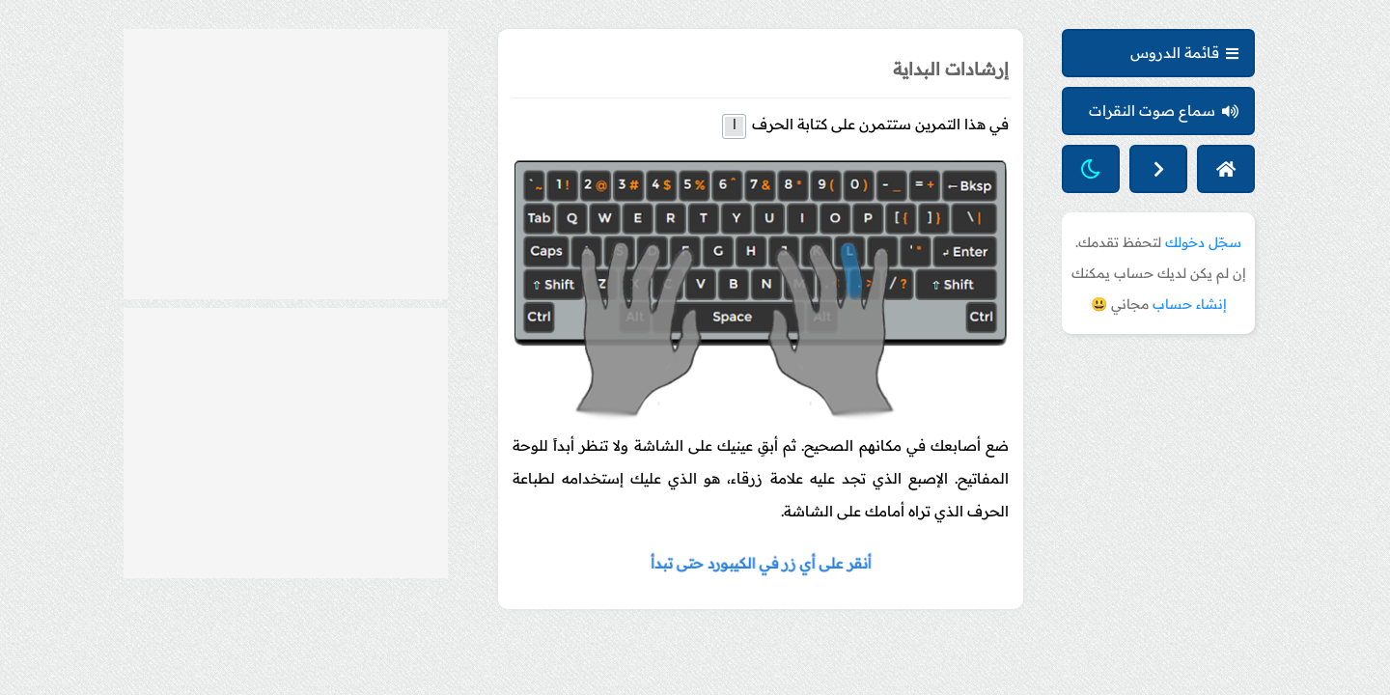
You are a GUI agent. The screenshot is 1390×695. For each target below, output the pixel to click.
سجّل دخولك (1203, 242)
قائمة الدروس (1184, 52)
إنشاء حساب (1190, 304)
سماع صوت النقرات (1163, 110)
